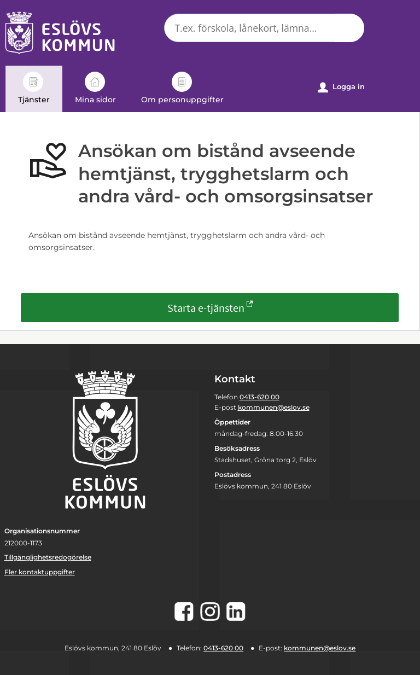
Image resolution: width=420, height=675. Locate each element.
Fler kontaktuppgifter (39, 572)
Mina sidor (95, 88)
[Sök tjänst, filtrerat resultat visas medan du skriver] (264, 28)
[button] (349, 28)
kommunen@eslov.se (274, 407)
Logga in (341, 87)
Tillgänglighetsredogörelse (47, 557)
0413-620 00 (259, 397)
